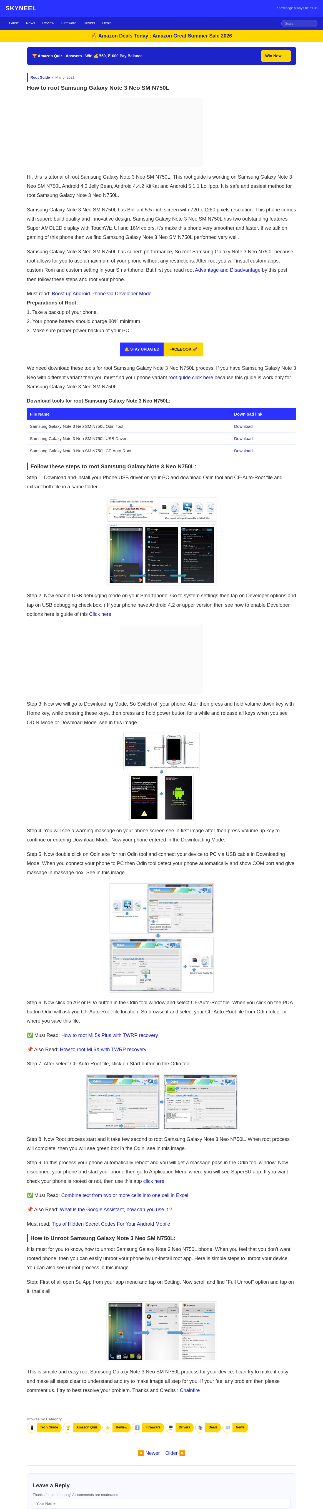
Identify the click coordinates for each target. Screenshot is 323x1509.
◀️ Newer (149, 1453)
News (30, 23)
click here (153, 1181)
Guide (14, 23)
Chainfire (190, 1390)
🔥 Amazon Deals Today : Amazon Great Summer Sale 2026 (161, 36)
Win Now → (276, 56)
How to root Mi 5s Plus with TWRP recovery (109, 1035)
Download (243, 426)
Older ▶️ (175, 1453)
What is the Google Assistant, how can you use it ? (116, 1209)
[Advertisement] (161, 132)
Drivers (89, 23)
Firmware (68, 23)
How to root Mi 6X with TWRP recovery (103, 1049)
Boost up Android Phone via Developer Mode (102, 293)
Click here (100, 614)
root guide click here (190, 377)
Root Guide (40, 77)
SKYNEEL (21, 8)
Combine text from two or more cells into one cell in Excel (124, 1195)
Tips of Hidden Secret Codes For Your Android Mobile (111, 1224)
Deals (106, 23)
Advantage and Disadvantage (228, 270)
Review (48, 23)
